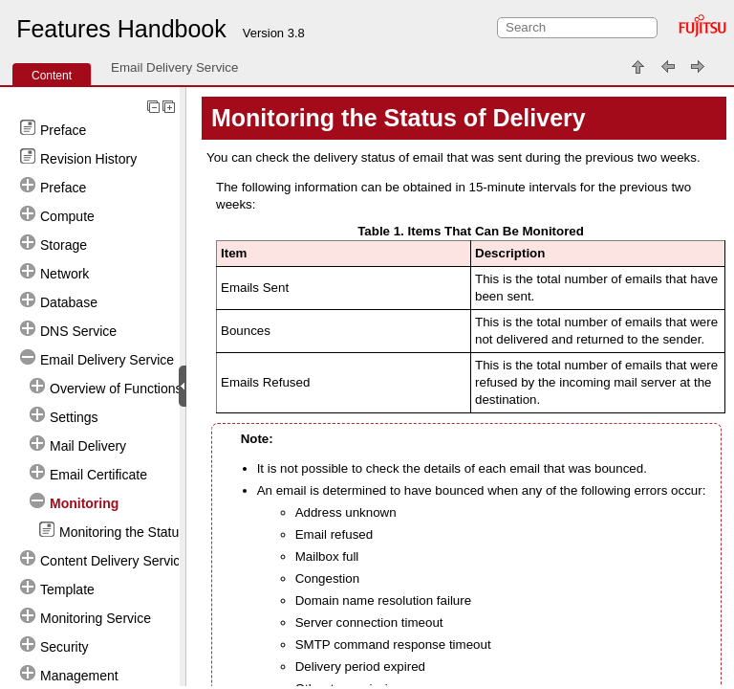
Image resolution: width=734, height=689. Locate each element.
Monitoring (84, 503)
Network (64, 273)
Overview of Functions (116, 388)
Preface (63, 130)
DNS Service (78, 331)
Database (68, 302)
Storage (63, 245)
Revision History (88, 159)
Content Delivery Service (113, 560)
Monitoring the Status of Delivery (155, 532)
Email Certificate (98, 474)
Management (79, 675)
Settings (74, 417)
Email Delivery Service (174, 67)
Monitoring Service (95, 618)
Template (67, 589)
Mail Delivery (88, 446)
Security (64, 647)
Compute (67, 216)
